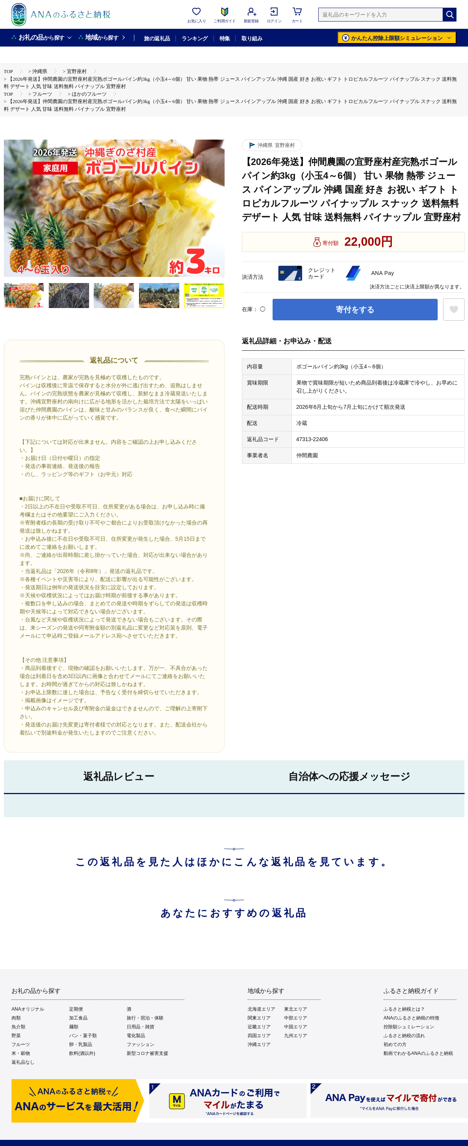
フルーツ (21, 1044)
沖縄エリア (259, 1044)
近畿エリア (259, 1026)
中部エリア (295, 1018)
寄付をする (355, 309)
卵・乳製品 (80, 1044)
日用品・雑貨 (140, 1026)
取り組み (251, 38)
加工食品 (78, 1018)
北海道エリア (261, 1009)
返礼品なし (23, 1062)
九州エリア (295, 1035)
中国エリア (295, 1026)
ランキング (194, 38)
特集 (225, 38)
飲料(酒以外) (82, 1053)
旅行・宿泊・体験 (145, 1018)
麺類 (73, 1026)
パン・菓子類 (83, 1035)
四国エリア (259, 1035)
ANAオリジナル (28, 1009)
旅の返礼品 (157, 38)
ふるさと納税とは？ (404, 1009)
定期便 (76, 1009)
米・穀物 (21, 1053)
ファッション (140, 1044)
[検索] (449, 15)
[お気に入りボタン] (454, 309)
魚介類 (18, 1026)
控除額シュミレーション (409, 1026)
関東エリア (259, 1018)
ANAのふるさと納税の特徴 (411, 1018)
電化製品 (136, 1035)
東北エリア (295, 1009)
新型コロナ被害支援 (147, 1053)
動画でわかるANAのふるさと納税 (418, 1053)
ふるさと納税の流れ (404, 1035)
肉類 (16, 1018)
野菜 (16, 1035)
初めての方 (395, 1044)
